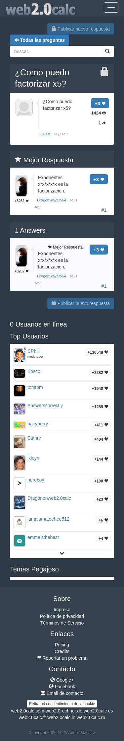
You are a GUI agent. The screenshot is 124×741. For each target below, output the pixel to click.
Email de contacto (62, 693)
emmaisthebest (43, 537)
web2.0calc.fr (32, 717)
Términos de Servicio (62, 623)
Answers (30, 230)
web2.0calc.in (61, 717)
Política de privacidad (62, 616)
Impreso (62, 609)
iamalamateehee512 (48, 519)
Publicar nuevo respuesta (81, 29)
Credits (62, 651)
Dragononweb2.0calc (49, 498)
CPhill (33, 351)
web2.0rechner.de (64, 710)
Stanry (34, 438)
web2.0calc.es (98, 710)
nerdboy (35, 479)
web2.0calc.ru (91, 717)
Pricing (62, 644)
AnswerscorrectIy (45, 405)
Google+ (62, 680)
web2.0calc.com (27, 710)
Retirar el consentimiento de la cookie (62, 704)
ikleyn (33, 458)
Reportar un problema (61, 658)
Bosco (33, 371)
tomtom (35, 387)
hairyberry (37, 423)
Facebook (62, 686)
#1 (103, 210)
